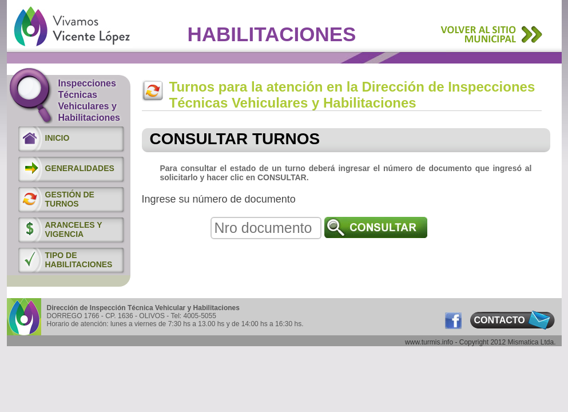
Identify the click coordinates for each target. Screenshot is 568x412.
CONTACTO (499, 320)
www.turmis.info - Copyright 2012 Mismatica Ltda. (480, 342)
